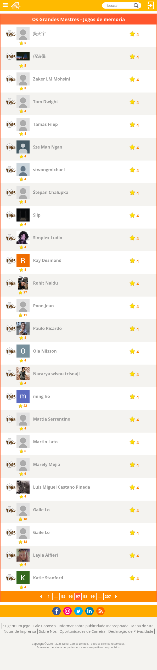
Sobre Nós (48, 631)
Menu (5, 5)
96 (71, 596)
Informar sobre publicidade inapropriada (93, 625)
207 (108, 596)
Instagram (68, 610)
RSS (101, 611)
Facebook (58, 610)
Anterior (42, 596)
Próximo (116, 596)
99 (93, 596)
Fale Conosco (44, 625)
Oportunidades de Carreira (82, 631)
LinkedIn (90, 611)
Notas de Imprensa (20, 631)
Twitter (79, 611)
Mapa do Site (142, 625)
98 (85, 596)
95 (63, 596)
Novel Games (16, 5)
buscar (137, 5)
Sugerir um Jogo (16, 625)
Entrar (151, 5)
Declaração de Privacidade (130, 631)
